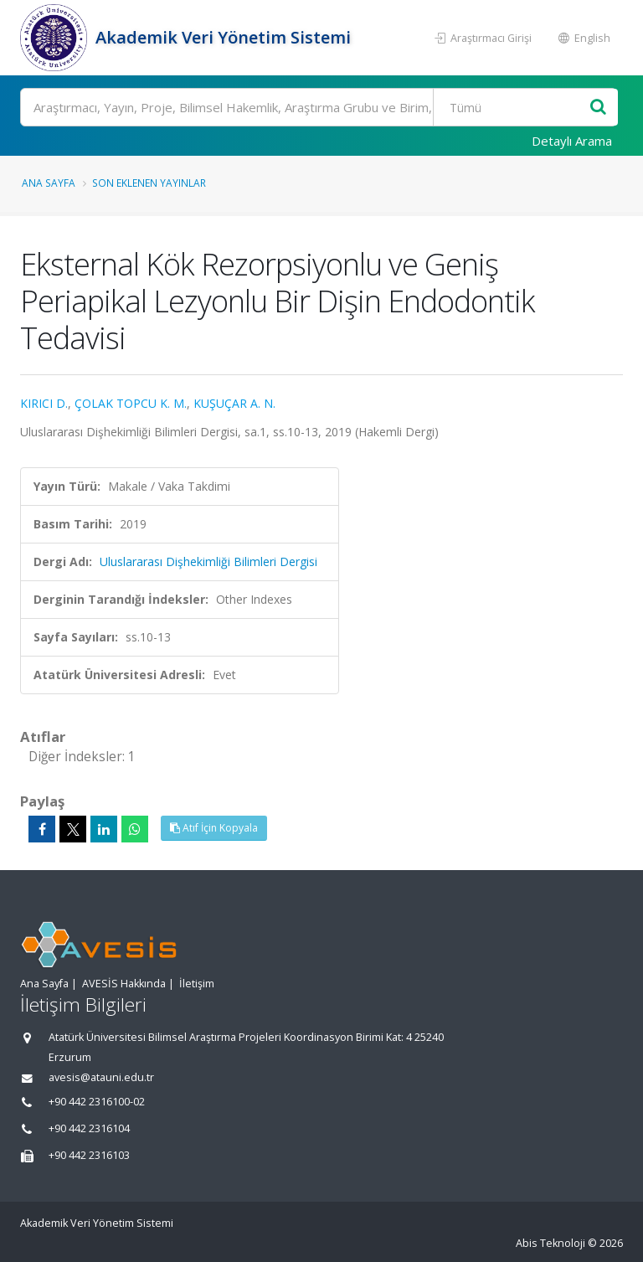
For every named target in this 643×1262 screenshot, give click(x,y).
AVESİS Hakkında (124, 983)
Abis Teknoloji (550, 1243)
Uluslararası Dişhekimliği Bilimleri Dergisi (208, 561)
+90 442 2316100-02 (97, 1102)
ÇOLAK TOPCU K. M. (131, 403)
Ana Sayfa (48, 182)
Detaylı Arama (572, 140)
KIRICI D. (44, 403)
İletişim (196, 983)
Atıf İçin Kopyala (214, 828)
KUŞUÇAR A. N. (234, 403)
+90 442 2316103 (89, 1155)
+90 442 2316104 (89, 1128)
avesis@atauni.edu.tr (101, 1077)
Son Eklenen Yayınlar (149, 182)
